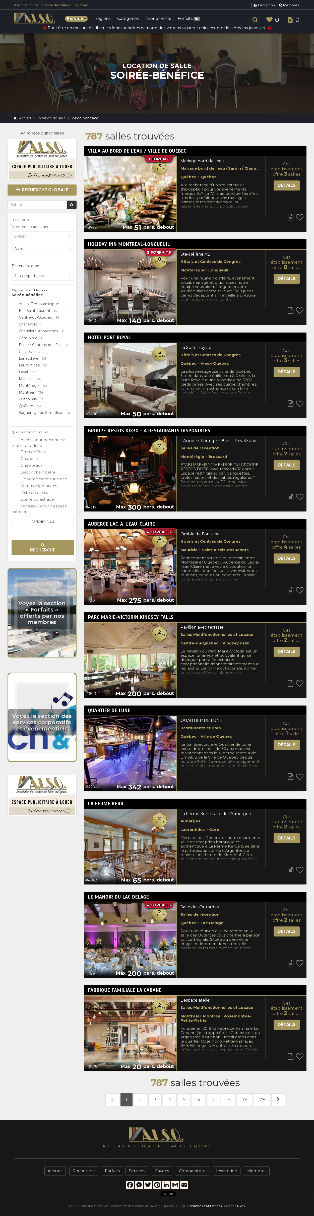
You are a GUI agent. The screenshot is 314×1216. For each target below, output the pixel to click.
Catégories (128, 19)
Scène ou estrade (33, 499)
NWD (241, 1206)
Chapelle (25, 459)
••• (228, 1099)
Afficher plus (43, 521)
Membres (289, 5)
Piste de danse (30, 493)
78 (244, 1099)
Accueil (55, 1170)
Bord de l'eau (29, 452)
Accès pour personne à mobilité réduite (38, 442)
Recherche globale (42, 190)
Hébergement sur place (39, 479)
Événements (158, 19)
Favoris (162, 1170)
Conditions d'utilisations (204, 1206)
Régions (102, 19)
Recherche (42, 547)
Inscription (264, 5)
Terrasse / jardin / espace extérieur (39, 509)
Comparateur (192, 1170)
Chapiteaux (27, 466)
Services (137, 1170)
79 (262, 1099)
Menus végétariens (34, 486)
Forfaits (189, 19)
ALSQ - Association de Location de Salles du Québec (35, 18)
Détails (287, 185)
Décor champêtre (33, 472)
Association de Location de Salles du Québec (51, 5)
